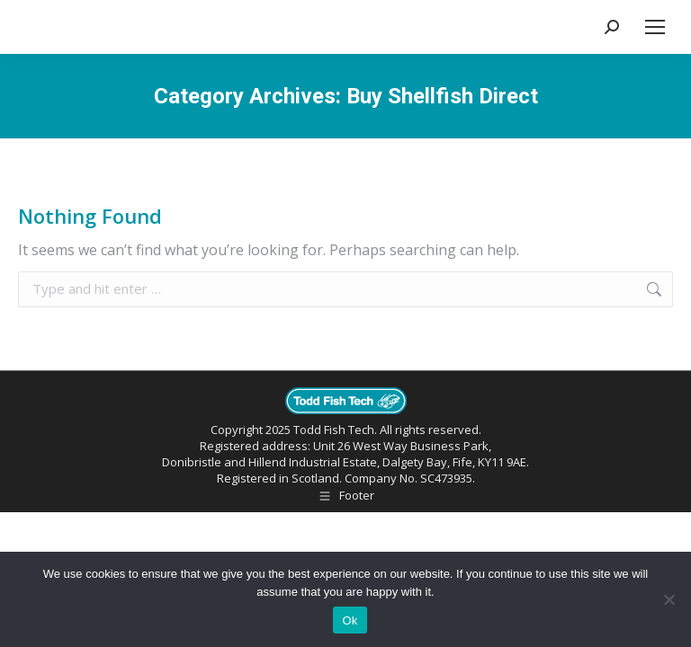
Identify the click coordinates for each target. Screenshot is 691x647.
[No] (669, 599)
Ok (349, 620)
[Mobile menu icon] (655, 27)
